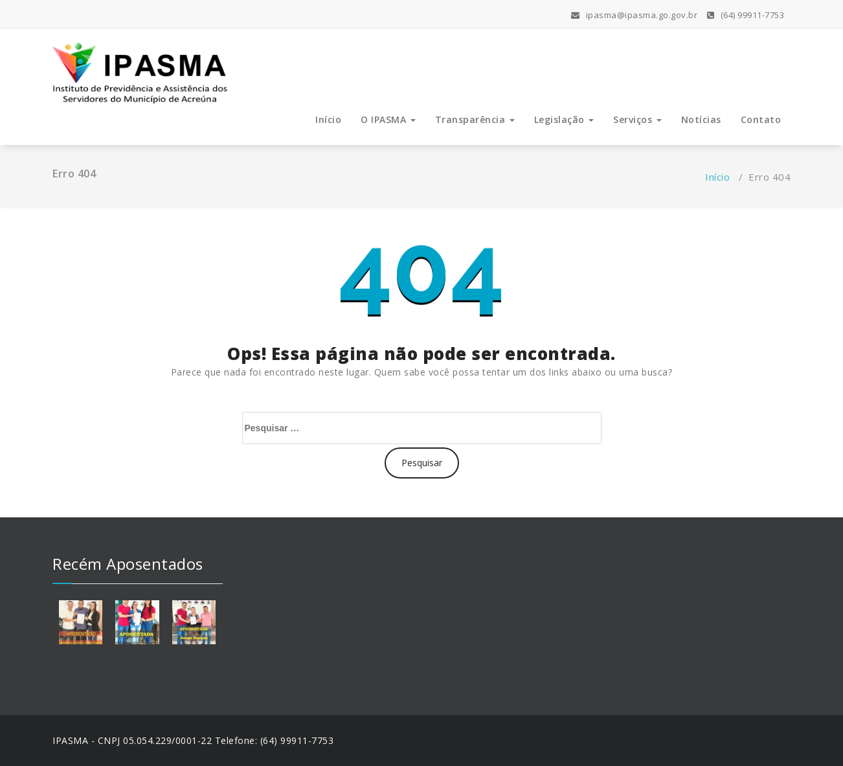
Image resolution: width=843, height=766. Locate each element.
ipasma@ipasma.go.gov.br (634, 15)
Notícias (701, 119)
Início (328, 119)
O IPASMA (388, 119)
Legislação (564, 119)
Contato (761, 119)
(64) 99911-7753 (746, 15)
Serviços (637, 119)
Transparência (475, 119)
